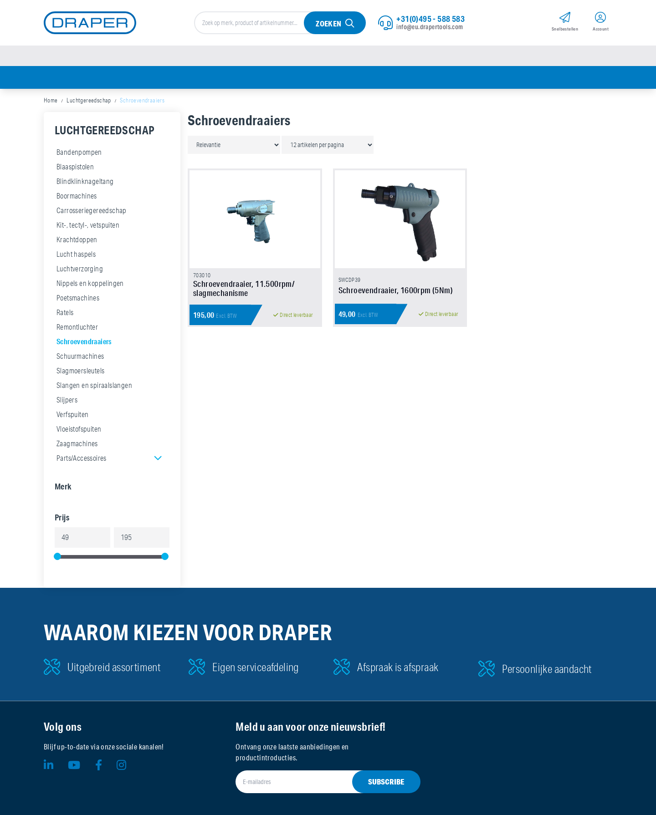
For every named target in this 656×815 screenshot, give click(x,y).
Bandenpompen (79, 152)
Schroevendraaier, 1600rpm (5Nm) (395, 290)
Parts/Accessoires (81, 458)
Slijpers (66, 399)
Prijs (62, 517)
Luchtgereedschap (89, 100)
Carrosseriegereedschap (91, 210)
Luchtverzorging (79, 268)
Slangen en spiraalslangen (94, 385)
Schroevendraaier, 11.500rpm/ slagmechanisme (243, 288)
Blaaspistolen (75, 166)
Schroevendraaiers (84, 341)
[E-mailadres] (317, 781)
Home (51, 100)
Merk (63, 486)
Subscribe (386, 781)
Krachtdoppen (76, 239)
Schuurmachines (80, 356)
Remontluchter (77, 326)
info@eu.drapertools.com (429, 27)
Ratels (64, 312)
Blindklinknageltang (85, 181)
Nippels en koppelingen (90, 283)
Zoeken (328, 23)
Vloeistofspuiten (78, 428)
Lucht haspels (76, 254)
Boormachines (76, 195)
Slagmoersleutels (80, 370)
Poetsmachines (77, 297)
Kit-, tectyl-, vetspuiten (87, 224)
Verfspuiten (72, 414)
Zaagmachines (77, 443)
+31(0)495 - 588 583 (430, 19)
